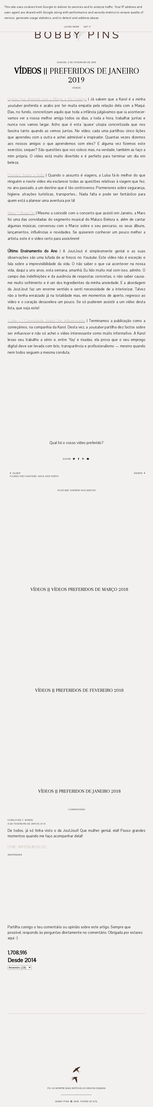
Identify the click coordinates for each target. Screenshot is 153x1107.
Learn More (71, 26)
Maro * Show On (21, 213)
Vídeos (76, 87)
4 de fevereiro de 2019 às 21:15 (27, 823)
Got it (87, 26)
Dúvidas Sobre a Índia (26, 175)
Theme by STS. (89, 1101)
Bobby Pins (62, 1101)
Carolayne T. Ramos (20, 820)
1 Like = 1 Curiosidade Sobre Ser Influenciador (46, 320)
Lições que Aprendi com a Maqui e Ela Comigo (47, 99)
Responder (15, 854)
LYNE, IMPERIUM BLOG (27, 847)
